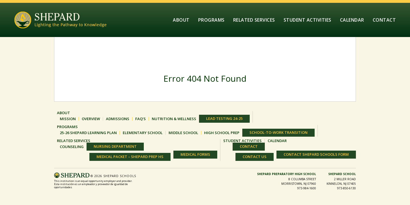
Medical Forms (195, 154)
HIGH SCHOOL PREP (221, 133)
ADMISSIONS (117, 119)
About (181, 20)
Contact (384, 20)
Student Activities (307, 20)
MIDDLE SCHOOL (183, 133)
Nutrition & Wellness (174, 119)
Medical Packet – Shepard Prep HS (130, 156)
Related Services (254, 20)
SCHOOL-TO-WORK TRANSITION (278, 132)
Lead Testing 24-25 (224, 118)
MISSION (68, 119)
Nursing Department (115, 146)
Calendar (352, 20)
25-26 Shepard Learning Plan (88, 133)
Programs (211, 20)
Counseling (72, 147)
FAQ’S (140, 119)
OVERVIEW (91, 119)
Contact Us (254, 156)
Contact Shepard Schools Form (316, 154)
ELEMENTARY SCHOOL (143, 133)
